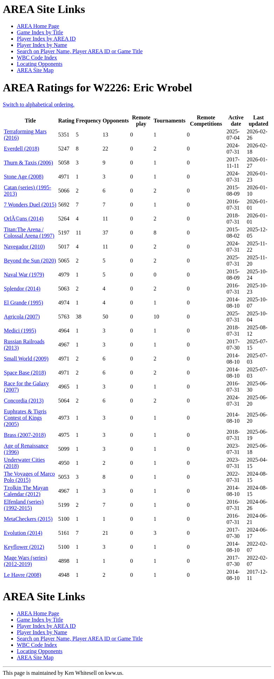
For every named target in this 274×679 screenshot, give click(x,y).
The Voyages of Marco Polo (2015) (29, 477)
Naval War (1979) (24, 275)
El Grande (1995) (23, 303)
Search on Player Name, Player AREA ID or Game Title (80, 51)
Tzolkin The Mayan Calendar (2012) (26, 491)
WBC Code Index (37, 58)
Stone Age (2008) (23, 177)
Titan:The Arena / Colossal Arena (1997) (29, 232)
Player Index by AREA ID (46, 39)
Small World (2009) (26, 359)
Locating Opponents (39, 64)
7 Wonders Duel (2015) (30, 205)
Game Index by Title (40, 32)
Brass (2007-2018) (25, 435)
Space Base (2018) (25, 373)
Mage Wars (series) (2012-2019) (25, 561)
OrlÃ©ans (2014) (23, 219)
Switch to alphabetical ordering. (38, 104)
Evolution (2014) (23, 533)
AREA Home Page (38, 26)
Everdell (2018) (21, 149)
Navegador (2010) (24, 247)
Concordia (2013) (23, 401)
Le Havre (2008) (22, 575)
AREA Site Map (35, 70)
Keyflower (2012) (24, 547)
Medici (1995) (20, 331)
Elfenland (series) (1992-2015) (23, 505)
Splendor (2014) (22, 289)
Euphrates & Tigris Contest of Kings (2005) (25, 417)
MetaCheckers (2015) (28, 519)
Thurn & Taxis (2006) (28, 163)
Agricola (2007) (22, 317)
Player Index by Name (42, 45)
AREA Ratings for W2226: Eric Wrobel (97, 87)
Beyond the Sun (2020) (30, 261)
